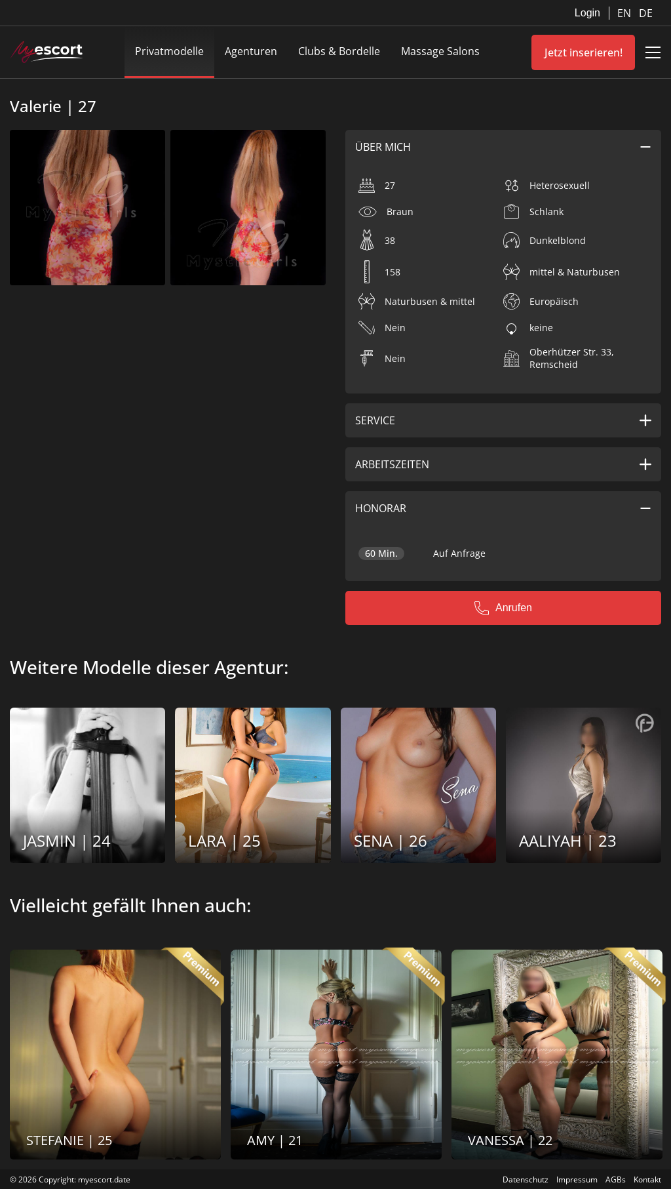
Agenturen (251, 51)
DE (646, 13)
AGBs (615, 1179)
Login (587, 12)
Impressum (577, 1179)
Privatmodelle (169, 51)
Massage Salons (440, 51)
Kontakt (647, 1179)
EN (625, 13)
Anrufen (503, 608)
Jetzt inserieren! (584, 52)
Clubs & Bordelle (339, 51)
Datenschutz (525, 1179)
